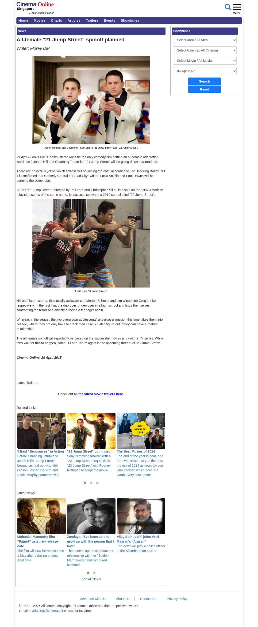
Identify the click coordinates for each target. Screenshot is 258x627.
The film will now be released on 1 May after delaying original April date (41, 530)
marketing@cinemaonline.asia (51, 610)
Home (23, 20)
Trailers (92, 20)
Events (109, 20)
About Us (123, 599)
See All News (91, 579)
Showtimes (130, 20)
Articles (74, 20)
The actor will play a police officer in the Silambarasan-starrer (141, 525)
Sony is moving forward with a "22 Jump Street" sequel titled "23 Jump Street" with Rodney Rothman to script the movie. (91, 442)
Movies (40, 20)
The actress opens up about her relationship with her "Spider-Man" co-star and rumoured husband (91, 532)
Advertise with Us (92, 599)
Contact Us (148, 599)
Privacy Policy (177, 599)
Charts (56, 20)
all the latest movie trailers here (98, 394)
